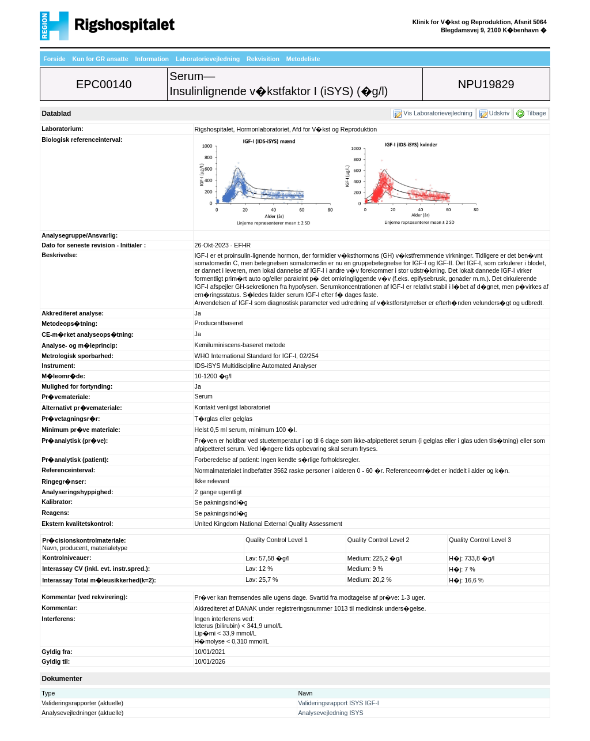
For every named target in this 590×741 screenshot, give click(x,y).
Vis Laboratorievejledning (433, 113)
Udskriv (495, 113)
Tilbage (532, 113)
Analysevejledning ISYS (331, 712)
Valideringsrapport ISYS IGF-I (338, 702)
